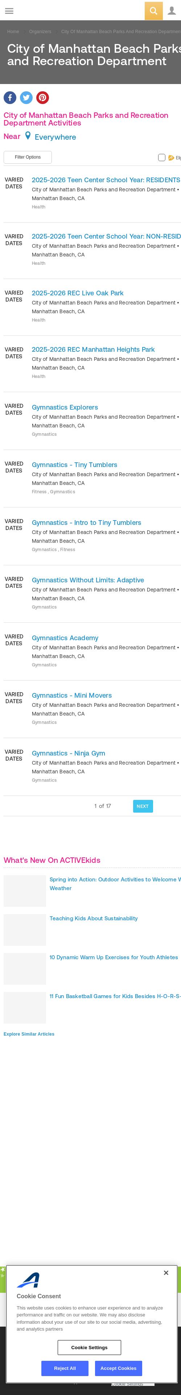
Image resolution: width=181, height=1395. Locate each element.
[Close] (166, 1273)
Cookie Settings (127, 1384)
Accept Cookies (118, 1368)
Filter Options (28, 157)
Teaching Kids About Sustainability (94, 918)
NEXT (143, 806)
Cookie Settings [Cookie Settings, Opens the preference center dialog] (89, 1347)
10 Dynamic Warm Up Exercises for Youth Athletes (114, 957)
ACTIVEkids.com (42, 11)
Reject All (65, 1368)
